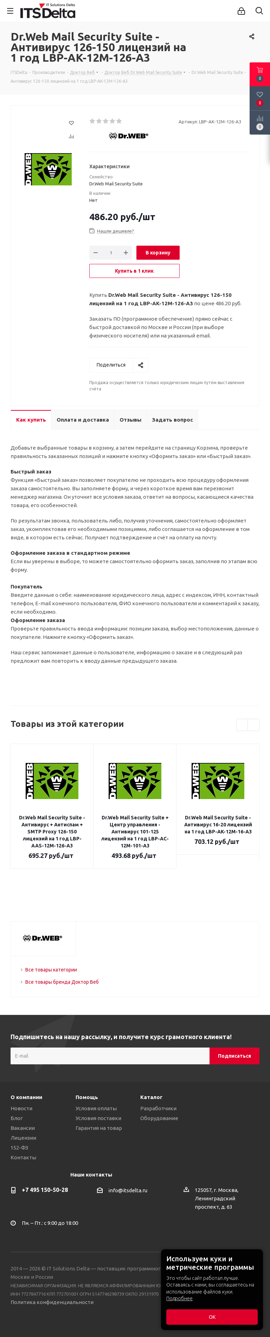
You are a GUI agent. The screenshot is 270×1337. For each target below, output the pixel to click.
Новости (21, 1108)
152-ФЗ (19, 1148)
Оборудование (159, 1118)
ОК (212, 1317)
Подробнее (179, 1298)
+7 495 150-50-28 (45, 1190)
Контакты (23, 1157)
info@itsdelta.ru (127, 1191)
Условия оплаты (96, 1108)
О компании (26, 1097)
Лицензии (23, 1138)
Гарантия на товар (99, 1128)
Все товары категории (51, 970)
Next (253, 725)
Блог (17, 1118)
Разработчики (158, 1108)
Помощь (87, 1097)
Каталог (151, 1097)
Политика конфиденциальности (52, 1302)
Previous (242, 725)
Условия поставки (98, 1118)
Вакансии (23, 1128)
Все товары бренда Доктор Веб (62, 982)
